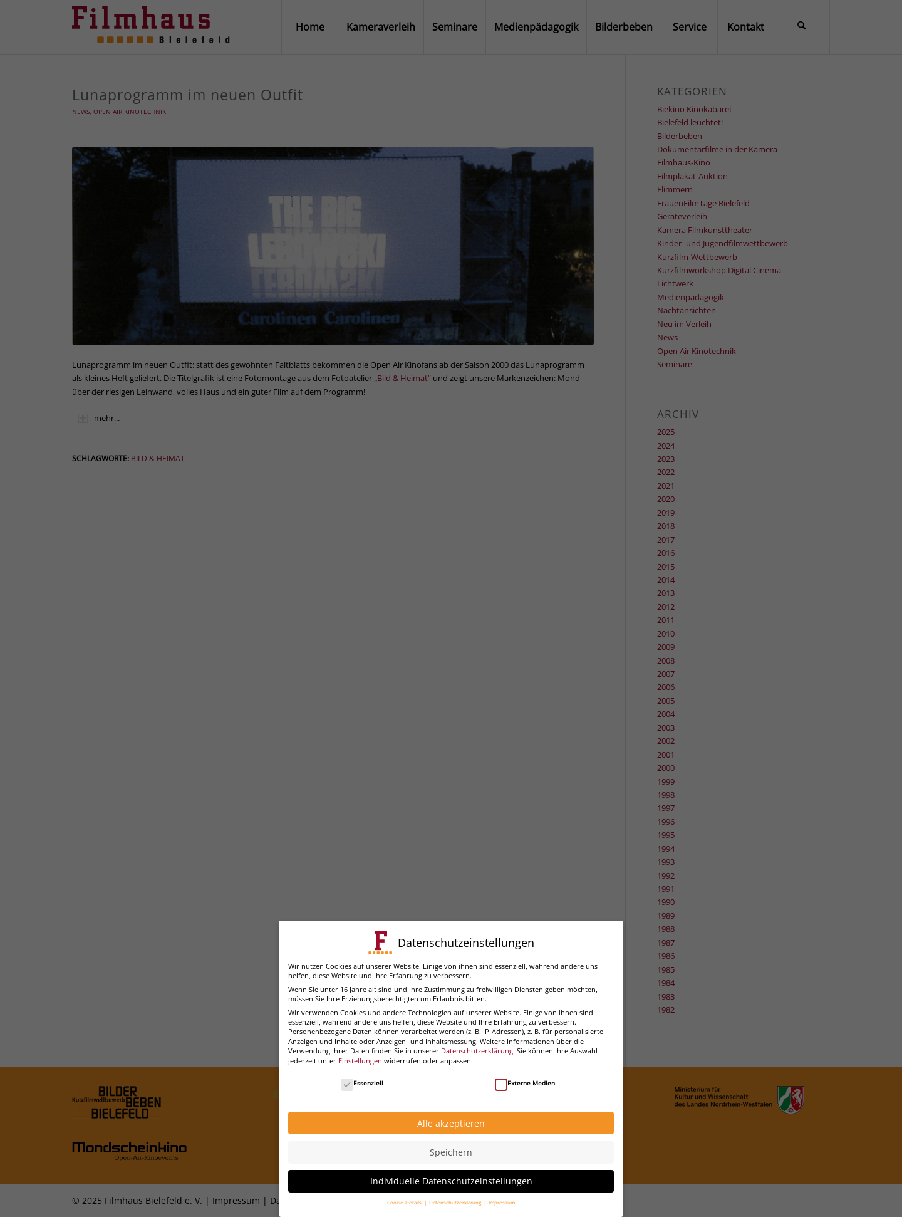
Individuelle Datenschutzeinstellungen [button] (451, 1175)
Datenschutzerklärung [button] (455, 1196)
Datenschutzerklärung (477, 1045)
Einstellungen (360, 1054)
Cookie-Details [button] (405, 1196)
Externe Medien (525, 1076)
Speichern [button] (451, 1146)
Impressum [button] (502, 1196)
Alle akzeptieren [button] (451, 1117)
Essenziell (362, 1076)
